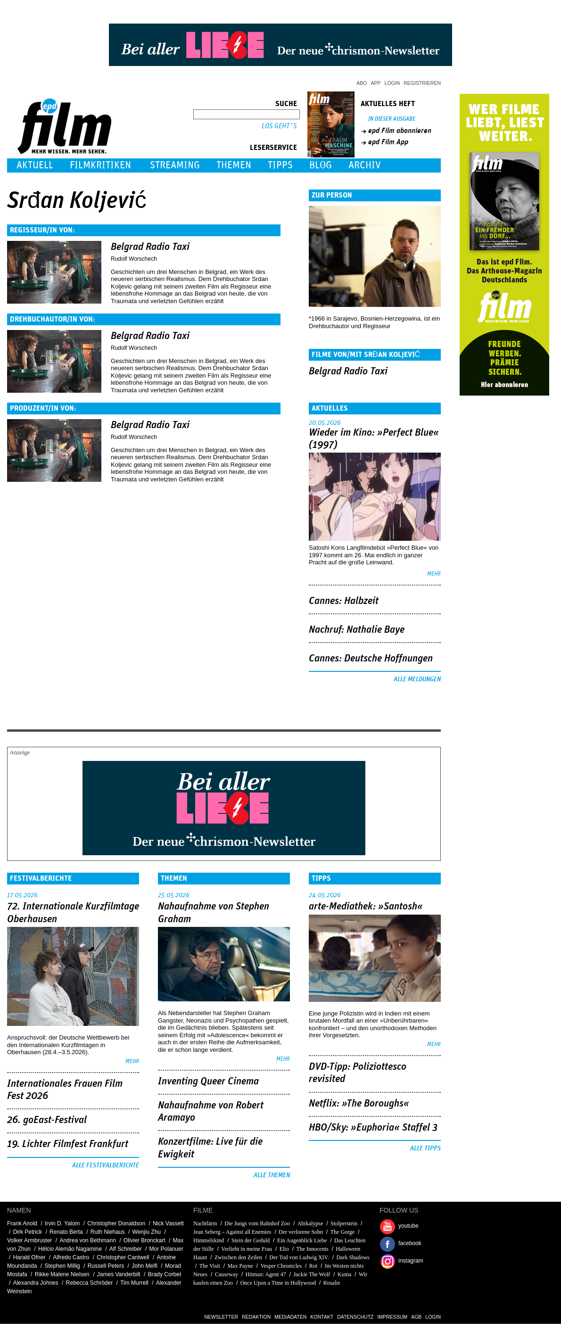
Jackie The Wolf (311, 1274)
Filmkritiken (100, 165)
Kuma (344, 1274)
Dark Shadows (352, 1257)
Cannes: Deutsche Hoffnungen (371, 658)
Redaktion (256, 1317)
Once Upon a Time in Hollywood (278, 1283)
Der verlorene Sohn (301, 1232)
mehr (434, 574)
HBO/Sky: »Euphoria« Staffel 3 (373, 1128)
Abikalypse (310, 1223)
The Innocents (312, 1249)
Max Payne (240, 1266)
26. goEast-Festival (47, 1120)
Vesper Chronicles (281, 1266)
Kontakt (321, 1317)
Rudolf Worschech (134, 259)
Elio (284, 1249)
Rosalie (331, 1283)
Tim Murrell (134, 1283)
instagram (410, 1260)
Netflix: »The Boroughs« (359, 1103)
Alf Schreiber (125, 1249)
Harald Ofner (29, 1257)
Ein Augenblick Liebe (302, 1240)
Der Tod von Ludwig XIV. (299, 1257)
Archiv (364, 165)
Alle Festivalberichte (105, 1165)
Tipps (280, 165)
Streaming (175, 165)
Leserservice (273, 147)
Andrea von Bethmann (87, 1240)
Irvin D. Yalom (62, 1223)
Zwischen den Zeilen (238, 1257)
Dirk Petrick (27, 1232)
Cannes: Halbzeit (344, 601)
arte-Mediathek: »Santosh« (366, 906)
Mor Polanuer (166, 1249)
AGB (416, 1317)
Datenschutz (355, 1317)
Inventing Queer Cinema (208, 1081)
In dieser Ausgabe (391, 119)
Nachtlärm (205, 1223)
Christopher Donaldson (116, 1223)
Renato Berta (66, 1232)
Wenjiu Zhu (146, 1232)
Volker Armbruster (29, 1240)
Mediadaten (290, 1317)
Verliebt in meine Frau (246, 1249)
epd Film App (388, 142)
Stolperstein (343, 1223)
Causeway (226, 1274)
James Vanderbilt (118, 1274)
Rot (313, 1266)
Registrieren (422, 83)
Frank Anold (22, 1223)
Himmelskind (208, 1240)
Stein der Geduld (250, 1240)
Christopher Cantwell (123, 1257)
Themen (233, 165)
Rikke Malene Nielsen (62, 1274)
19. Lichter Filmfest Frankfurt (67, 1144)
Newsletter (221, 1317)
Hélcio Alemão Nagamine (70, 1249)
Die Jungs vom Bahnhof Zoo (257, 1223)
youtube (408, 1225)
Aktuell (34, 165)
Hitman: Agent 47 (266, 1274)
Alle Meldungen (417, 679)
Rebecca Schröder (89, 1283)
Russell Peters (106, 1266)
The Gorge (342, 1232)
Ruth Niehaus (108, 1232)
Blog (320, 165)
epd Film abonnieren (399, 130)
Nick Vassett (168, 1223)
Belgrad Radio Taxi (150, 247)
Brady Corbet (165, 1274)
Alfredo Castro (71, 1257)
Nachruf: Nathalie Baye (356, 630)
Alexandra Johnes (35, 1283)
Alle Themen (272, 1175)
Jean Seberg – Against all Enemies (232, 1232)
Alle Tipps (425, 1148)
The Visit (209, 1266)
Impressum (393, 1317)
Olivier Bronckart (144, 1240)
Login (392, 83)
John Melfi (144, 1266)
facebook (409, 1243)
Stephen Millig (62, 1266)
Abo (361, 83)
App (376, 83)
